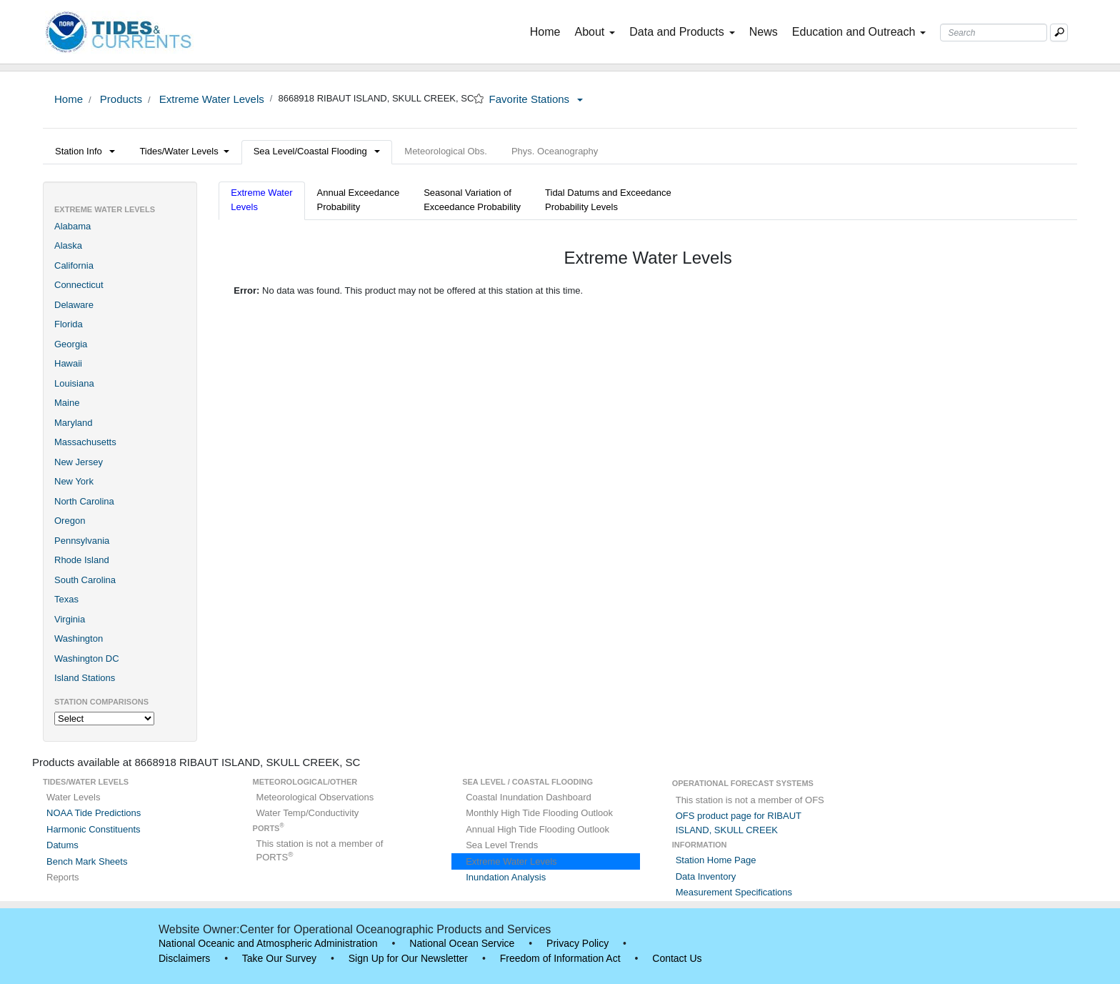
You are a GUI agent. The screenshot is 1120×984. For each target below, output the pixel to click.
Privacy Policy (577, 943)
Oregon (69, 520)
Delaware (74, 304)
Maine (66, 402)
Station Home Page (716, 860)
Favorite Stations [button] (536, 99)
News (763, 32)
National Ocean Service (461, 943)
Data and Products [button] (682, 32)
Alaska (68, 245)
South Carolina (85, 580)
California (74, 265)
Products (119, 99)
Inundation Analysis (506, 877)
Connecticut (79, 284)
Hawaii (68, 363)
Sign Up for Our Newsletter (408, 958)
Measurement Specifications (734, 892)
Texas (66, 599)
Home (548, 31)
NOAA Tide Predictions (93, 812)
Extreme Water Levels (210, 99)
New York (74, 481)
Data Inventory (706, 876)
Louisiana (74, 383)
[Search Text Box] (993, 32)
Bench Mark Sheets (86, 861)
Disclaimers (184, 958)
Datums (62, 845)
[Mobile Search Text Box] (1059, 32)
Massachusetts (85, 442)
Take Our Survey (279, 958)
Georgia (70, 344)
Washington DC (86, 658)
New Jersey (78, 462)
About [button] (594, 32)
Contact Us (676, 958)
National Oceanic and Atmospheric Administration (268, 943)
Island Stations (84, 677)
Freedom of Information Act (560, 958)
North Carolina (84, 501)
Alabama (72, 226)
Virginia (69, 619)
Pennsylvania (81, 540)
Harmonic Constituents (93, 829)
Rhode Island (81, 560)
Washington (78, 638)
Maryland (73, 422)
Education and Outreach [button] (859, 32)
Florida (68, 324)
